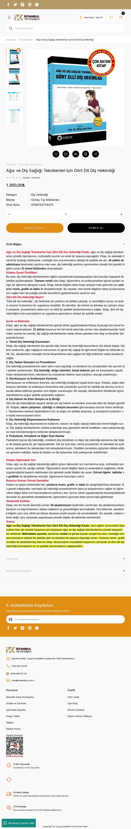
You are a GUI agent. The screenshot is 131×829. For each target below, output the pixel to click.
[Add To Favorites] (56, 154)
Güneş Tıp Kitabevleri (45, 199)
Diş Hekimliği (39, 194)
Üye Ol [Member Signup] (99, 17)
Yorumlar (12, 558)
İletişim (9, 722)
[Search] (65, 28)
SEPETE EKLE (35, 227)
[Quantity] (65, 214)
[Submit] (10, 619)
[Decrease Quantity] (9, 214)
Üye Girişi (73, 703)
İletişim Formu (13, 728)
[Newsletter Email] (65, 619)
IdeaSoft (47, 826)
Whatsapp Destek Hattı (18, 823)
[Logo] (26, 17)
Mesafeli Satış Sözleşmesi (20, 697)
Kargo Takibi (13, 716)
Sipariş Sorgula (14, 735)
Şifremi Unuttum (76, 709)
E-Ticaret (58, 826)
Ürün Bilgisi (13, 244)
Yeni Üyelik (73, 697)
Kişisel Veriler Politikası (80, 716)
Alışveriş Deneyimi (18, 571)
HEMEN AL (96, 227)
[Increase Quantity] (121, 214)
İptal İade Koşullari (16, 709)
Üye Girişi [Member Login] (88, 17)
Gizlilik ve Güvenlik (16, 703)
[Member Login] (81, 17)
